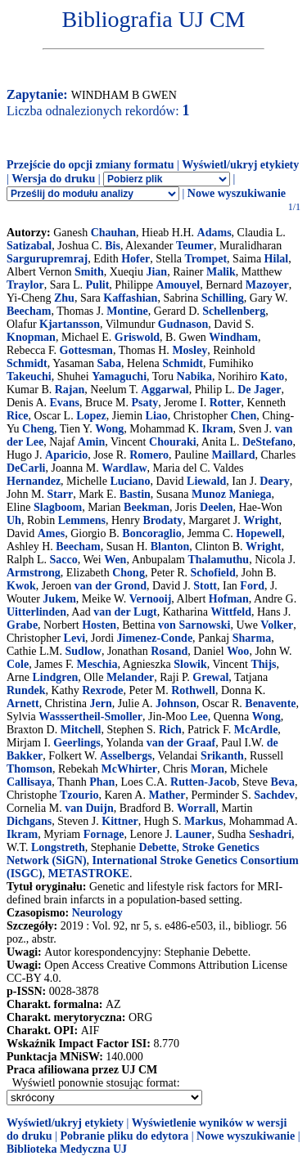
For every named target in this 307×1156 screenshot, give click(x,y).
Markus (203, 821)
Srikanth (222, 756)
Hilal (276, 259)
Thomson (29, 769)
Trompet (206, 259)
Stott (205, 586)
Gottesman (86, 350)
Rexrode (102, 690)
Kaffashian (130, 298)
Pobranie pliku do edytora (124, 1136)
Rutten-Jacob (203, 782)
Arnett (23, 703)
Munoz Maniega (232, 494)
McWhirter (129, 769)
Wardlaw (124, 468)
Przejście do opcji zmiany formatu (90, 165)
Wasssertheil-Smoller (90, 716)
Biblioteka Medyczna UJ (67, 1149)
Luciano (130, 481)
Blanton (170, 546)
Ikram (217, 429)
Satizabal (29, 246)
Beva (283, 782)
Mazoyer (267, 285)
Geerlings (77, 743)
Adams (214, 232)
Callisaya (29, 782)
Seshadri (270, 834)
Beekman (146, 507)
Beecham (29, 311)
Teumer (195, 246)
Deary (275, 481)
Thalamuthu (218, 559)
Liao (157, 416)
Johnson (176, 703)
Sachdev (274, 795)
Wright (260, 520)
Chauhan (113, 232)
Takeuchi (29, 376)
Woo (238, 651)
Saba (109, 363)
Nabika (195, 376)
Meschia (97, 664)
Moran (207, 769)
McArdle (256, 730)
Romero (149, 455)
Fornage (104, 834)
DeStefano (267, 442)
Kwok (21, 586)
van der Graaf (181, 743)
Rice (17, 416)
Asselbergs (126, 756)
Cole (18, 664)
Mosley (189, 350)
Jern (101, 703)
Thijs (263, 664)
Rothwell (193, 690)
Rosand (169, 651)
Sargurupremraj (47, 259)
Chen (243, 416)
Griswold (137, 337)
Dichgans (29, 821)
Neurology (97, 913)
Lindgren (56, 677)
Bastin (135, 494)
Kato (272, 376)
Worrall (196, 808)
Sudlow (83, 651)
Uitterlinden (36, 612)
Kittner (120, 821)
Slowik (190, 664)
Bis (112, 246)
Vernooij (150, 599)
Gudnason (183, 324)
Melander (130, 677)
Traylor (25, 285)
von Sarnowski (194, 625)
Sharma (252, 638)
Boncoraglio (151, 533)
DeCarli (26, 468)
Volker (276, 625)
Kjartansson (69, 324)
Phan (102, 782)
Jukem (59, 599)
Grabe (22, 625)
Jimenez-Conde (155, 638)
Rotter (226, 403)
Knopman (31, 337)
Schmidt (27, 363)
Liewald (206, 481)
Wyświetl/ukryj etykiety (240, 165)
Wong (109, 429)
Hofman (229, 599)
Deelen (216, 507)
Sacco (64, 559)
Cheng (38, 429)
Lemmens (82, 520)
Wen (115, 559)
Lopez (91, 416)
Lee (199, 716)
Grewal (210, 677)
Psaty (144, 403)
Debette (158, 847)
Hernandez (34, 481)
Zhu (64, 298)
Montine (127, 311)
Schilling (222, 298)
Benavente (270, 703)
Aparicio (66, 455)
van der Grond (110, 586)
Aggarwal (164, 389)
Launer (193, 834)
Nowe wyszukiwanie (236, 193)
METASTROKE (88, 873)
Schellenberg (233, 311)
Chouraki (172, 442)
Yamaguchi (119, 376)
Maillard (233, 455)
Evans (65, 403)
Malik (221, 272)
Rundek (26, 690)
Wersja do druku (53, 179)
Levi (74, 638)
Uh (14, 520)
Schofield (213, 573)
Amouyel (178, 285)
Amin (91, 442)
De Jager (259, 389)
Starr (60, 494)
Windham (233, 337)
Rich (170, 730)
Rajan (70, 389)
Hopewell (259, 533)
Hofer (135, 259)
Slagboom (58, 507)
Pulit (98, 285)
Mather (166, 795)
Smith (89, 272)
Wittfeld (230, 612)
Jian (156, 272)
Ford (252, 586)
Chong (128, 573)
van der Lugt (125, 612)
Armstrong (34, 573)
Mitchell (81, 730)
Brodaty (162, 520)
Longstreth (58, 847)
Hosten (99, 625)
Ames (51, 533)
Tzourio (79, 795)
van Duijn (89, 808)
